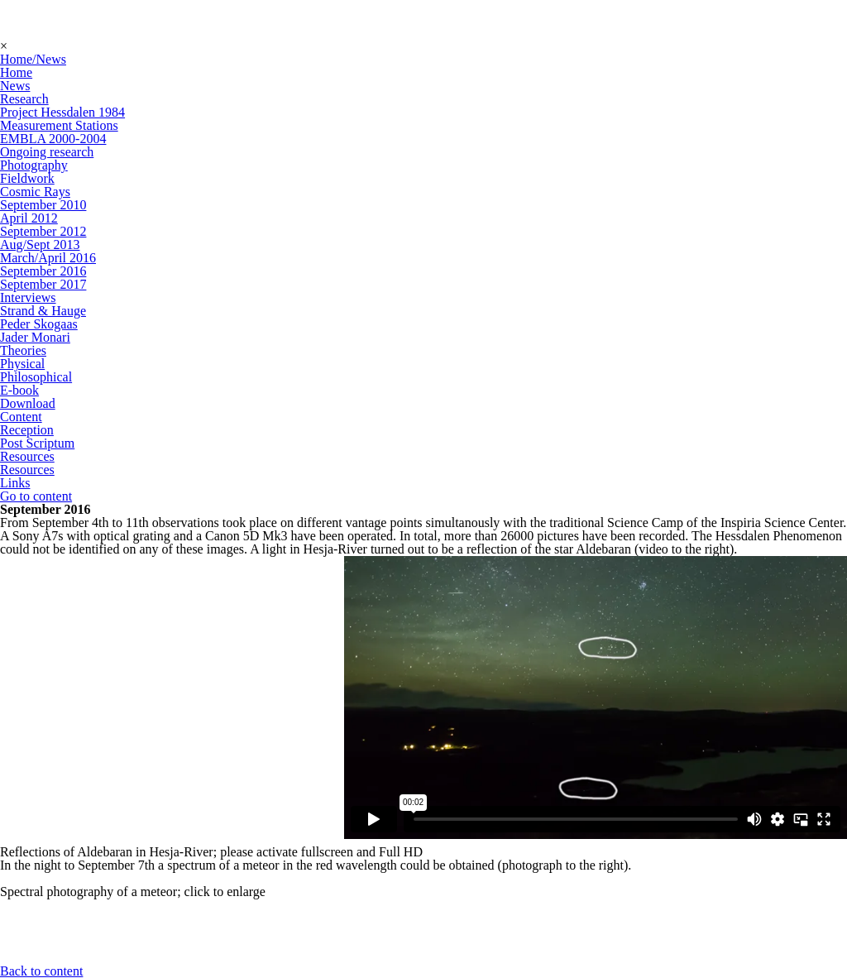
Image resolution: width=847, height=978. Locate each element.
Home (16, 72)
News (15, 86)
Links (15, 483)
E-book (19, 390)
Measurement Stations (59, 125)
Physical (22, 364)
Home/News (33, 59)
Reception (27, 430)
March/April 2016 (48, 258)
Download (27, 403)
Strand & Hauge (43, 311)
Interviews (28, 297)
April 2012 (29, 218)
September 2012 (43, 231)
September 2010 (43, 205)
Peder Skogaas (39, 324)
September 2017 (43, 284)
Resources (27, 456)
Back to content (41, 971)
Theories (23, 350)
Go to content (36, 496)
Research (24, 99)
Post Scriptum (37, 443)
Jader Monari (35, 337)
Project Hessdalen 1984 (62, 112)
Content (21, 417)
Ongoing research (46, 152)
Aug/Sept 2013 (39, 244)
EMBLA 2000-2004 (53, 139)
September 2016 (43, 271)
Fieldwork (27, 178)
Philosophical (36, 377)
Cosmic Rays (35, 192)
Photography (34, 165)
